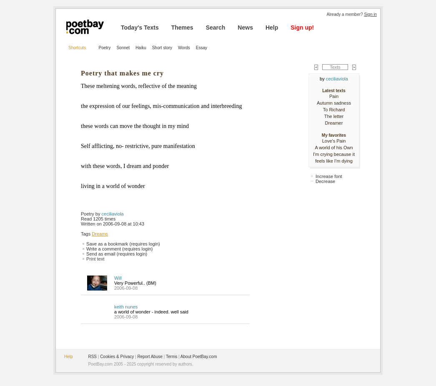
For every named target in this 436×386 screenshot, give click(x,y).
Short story (162, 47)
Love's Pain (334, 140)
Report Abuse (150, 356)
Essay (201, 47)
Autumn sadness (334, 102)
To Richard (334, 109)
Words (184, 47)
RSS (92, 356)
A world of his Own (334, 147)
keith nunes (126, 306)
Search (216, 27)
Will (118, 278)
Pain (333, 96)
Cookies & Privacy (117, 356)
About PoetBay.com (198, 356)
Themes (182, 27)
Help (272, 27)
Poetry (105, 47)
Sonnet (123, 47)
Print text (95, 258)
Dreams (100, 233)
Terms (171, 356)
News (245, 27)
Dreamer (334, 122)
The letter (333, 116)
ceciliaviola (113, 213)
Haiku (140, 47)
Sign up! (302, 27)
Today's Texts (140, 27)
